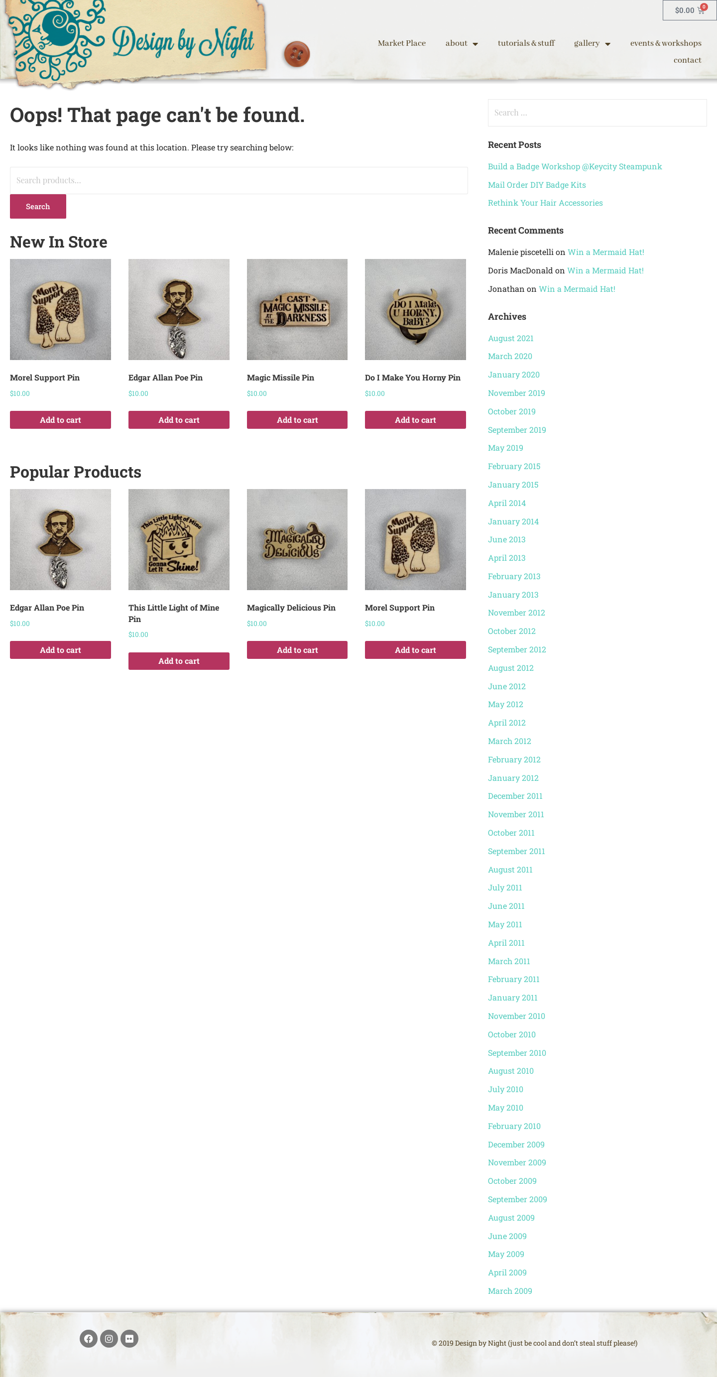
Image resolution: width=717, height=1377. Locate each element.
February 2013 (514, 576)
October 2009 (512, 1180)
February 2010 (514, 1126)
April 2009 (507, 1272)
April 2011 (506, 942)
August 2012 (511, 667)
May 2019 (505, 447)
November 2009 (517, 1162)
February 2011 (514, 979)
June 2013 (507, 539)
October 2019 (512, 411)
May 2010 (505, 1107)
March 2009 (510, 1290)
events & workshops (666, 43)
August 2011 (510, 869)
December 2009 (516, 1144)
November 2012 (516, 612)
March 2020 (510, 356)
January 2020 (514, 374)
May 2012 (505, 704)
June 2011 (506, 905)
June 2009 (507, 1236)
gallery (592, 43)
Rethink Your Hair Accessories (545, 202)
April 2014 (507, 503)
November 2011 (516, 814)
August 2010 (511, 1070)
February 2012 (514, 759)
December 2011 (515, 795)
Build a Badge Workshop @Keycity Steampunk (575, 166)
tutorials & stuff (526, 43)
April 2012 (507, 722)
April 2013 (507, 557)
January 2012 (513, 777)
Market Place (402, 43)
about (462, 43)
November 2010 (516, 1015)
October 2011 (511, 832)
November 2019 (516, 392)
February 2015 (514, 466)
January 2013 (513, 594)
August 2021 (511, 338)
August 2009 (511, 1217)
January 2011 (513, 997)
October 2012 (512, 631)
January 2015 (513, 484)
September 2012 (517, 649)
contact (688, 60)
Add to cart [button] (60, 419)
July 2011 (505, 887)
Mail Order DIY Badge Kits (537, 184)
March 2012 (509, 741)
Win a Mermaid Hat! (606, 252)
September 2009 (517, 1199)
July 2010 (505, 1089)
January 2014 (513, 521)
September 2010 (517, 1052)
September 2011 (516, 851)
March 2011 (509, 961)
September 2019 (517, 429)
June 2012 (507, 686)
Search (38, 206)
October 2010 (512, 1034)
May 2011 (505, 924)
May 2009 (506, 1254)
